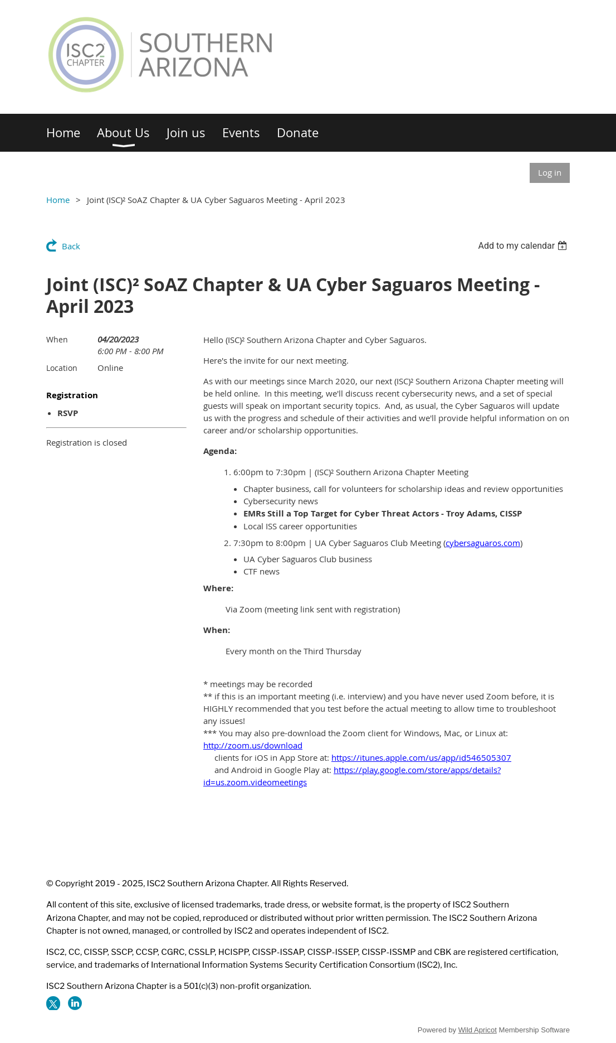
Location (61, 368)
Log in (549, 172)
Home (58, 199)
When (57, 339)
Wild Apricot (477, 1030)
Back (71, 246)
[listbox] (524, 246)
